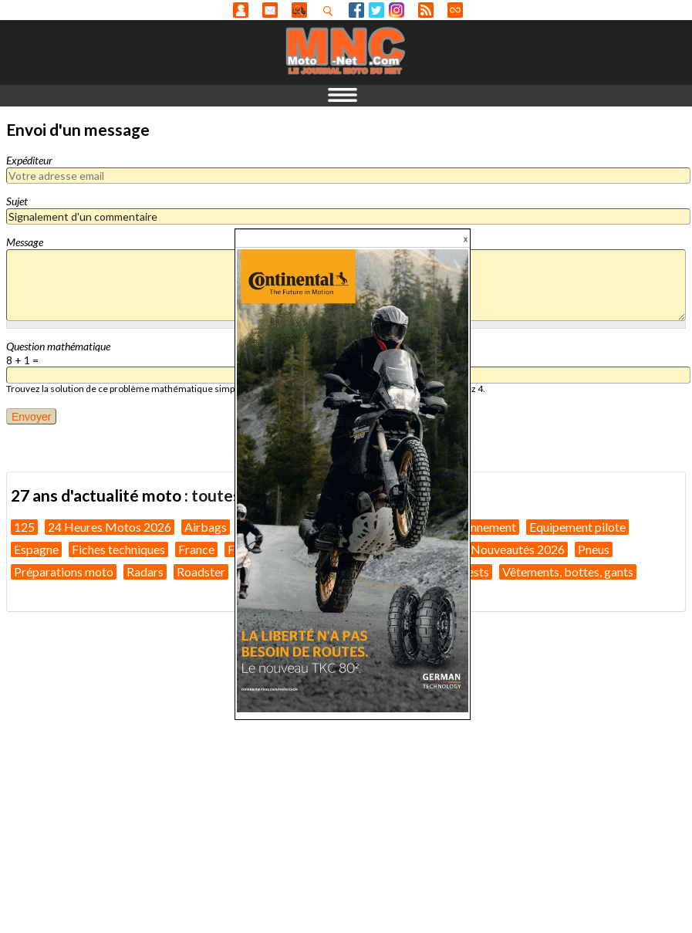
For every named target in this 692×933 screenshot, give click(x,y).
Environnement (476, 526)
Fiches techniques (118, 549)
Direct (455, 10)
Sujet (17, 201)
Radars (145, 571)
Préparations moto (63, 571)
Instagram (396, 10)
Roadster (201, 571)
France (196, 549)
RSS (426, 10)
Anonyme (240, 10)
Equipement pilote (577, 526)
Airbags (205, 526)
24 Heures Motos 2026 (109, 526)
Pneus (593, 549)
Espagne (36, 549)
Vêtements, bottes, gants (567, 571)
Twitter (376, 10)
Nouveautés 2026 (518, 549)
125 (24, 526)
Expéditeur (29, 160)
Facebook (356, 10)
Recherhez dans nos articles (331, 11)
